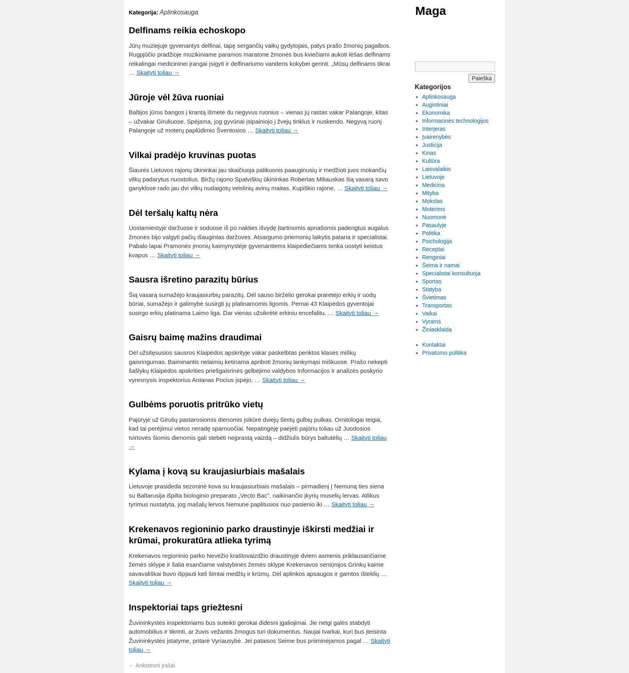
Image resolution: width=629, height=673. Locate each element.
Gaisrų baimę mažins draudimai (195, 337)
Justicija (432, 145)
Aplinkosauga (439, 97)
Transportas (437, 305)
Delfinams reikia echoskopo (187, 30)
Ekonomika (436, 113)
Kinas (429, 153)
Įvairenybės (436, 137)
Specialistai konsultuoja (451, 273)
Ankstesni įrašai (152, 665)
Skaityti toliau (158, 72)
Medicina (433, 185)
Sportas (431, 281)
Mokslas (432, 201)
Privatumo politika (444, 353)
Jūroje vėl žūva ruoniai (176, 97)
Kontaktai (433, 345)
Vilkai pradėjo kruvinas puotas (192, 155)
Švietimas (434, 297)
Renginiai (433, 257)
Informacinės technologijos (455, 121)
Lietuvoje (433, 177)
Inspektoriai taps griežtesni (186, 607)
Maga (430, 10)
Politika (431, 233)
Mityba (430, 193)
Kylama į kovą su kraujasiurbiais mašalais (217, 471)
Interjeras (433, 129)
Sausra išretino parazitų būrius (193, 279)
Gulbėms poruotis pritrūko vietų (196, 404)
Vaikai (429, 313)
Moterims (433, 209)
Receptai (433, 249)
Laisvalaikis (436, 169)
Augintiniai (435, 105)
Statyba (431, 289)
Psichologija (437, 241)
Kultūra (431, 161)
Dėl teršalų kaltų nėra (173, 213)
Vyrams (431, 321)
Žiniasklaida (437, 329)
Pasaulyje (434, 225)
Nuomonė (434, 217)
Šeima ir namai (440, 265)
